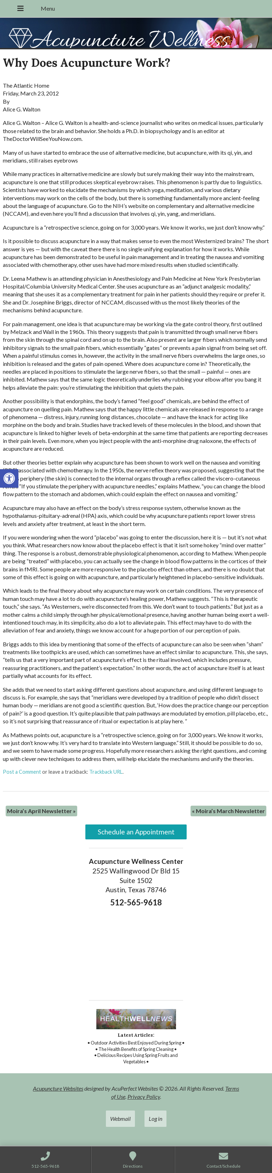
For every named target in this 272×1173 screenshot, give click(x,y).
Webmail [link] (120, 1118)
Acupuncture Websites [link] (58, 1088)
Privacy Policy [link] (144, 1096)
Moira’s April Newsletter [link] (41, 810)
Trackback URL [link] (106, 772)
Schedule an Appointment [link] (136, 832)
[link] (9, 478)
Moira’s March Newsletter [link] (228, 810)
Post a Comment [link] (22, 772)
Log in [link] (155, 1118)
